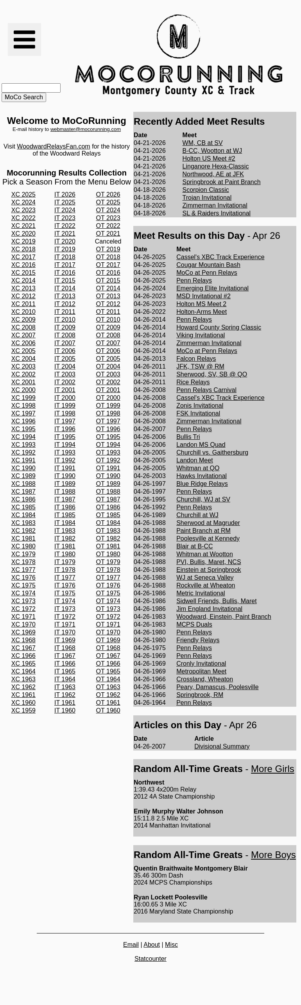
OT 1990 (108, 476)
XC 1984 (23, 515)
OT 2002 (108, 382)
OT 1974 (108, 601)
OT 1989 (108, 483)
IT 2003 (64, 374)
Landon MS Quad (200, 444)
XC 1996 (23, 421)
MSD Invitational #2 (203, 296)
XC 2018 (23, 249)
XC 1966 (23, 655)
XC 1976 (23, 577)
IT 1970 (64, 632)
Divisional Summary (221, 746)
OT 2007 (108, 343)
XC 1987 (23, 491)
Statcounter (150, 958)
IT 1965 (64, 671)
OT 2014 (108, 288)
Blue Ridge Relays (202, 483)
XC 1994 (23, 437)
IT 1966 (64, 663)
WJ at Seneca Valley (204, 577)
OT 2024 (108, 210)
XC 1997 (23, 413)
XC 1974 (23, 593)
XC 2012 (23, 296)
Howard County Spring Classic (218, 327)
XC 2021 (23, 225)
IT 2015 (64, 280)
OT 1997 (108, 421)
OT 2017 (108, 265)
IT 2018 (64, 257)
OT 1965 (108, 671)
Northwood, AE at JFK (213, 174)
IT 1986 (64, 507)
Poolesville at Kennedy (208, 538)
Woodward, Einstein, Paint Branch (223, 616)
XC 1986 (23, 499)
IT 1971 (64, 624)
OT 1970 (108, 632)
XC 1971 (23, 616)
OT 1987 (108, 499)
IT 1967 (64, 655)
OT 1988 (108, 491)
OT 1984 (108, 523)
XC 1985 (23, 507)
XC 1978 (23, 562)
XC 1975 (23, 585)
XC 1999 (23, 397)
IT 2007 (64, 343)
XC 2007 (23, 335)
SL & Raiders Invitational (217, 213)
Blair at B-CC (194, 546)
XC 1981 (23, 538)
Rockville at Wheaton (205, 585)
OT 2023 (108, 218)
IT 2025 (64, 202)
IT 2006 (64, 351)
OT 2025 (108, 202)
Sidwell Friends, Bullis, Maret (216, 601)
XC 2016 (23, 265)
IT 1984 (64, 523)
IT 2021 (64, 233)
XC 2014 (23, 280)
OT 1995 (108, 437)
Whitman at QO (197, 468)
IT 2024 (64, 210)
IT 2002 (64, 382)
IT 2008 (64, 335)
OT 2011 (108, 311)
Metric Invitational (200, 593)
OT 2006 (108, 351)
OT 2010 (108, 319)
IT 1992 (64, 460)
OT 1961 (108, 702)
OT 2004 (108, 366)
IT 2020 (64, 241)
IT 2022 (64, 225)
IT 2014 (64, 288)
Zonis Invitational (199, 405)
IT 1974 (64, 601)
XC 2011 (23, 304)
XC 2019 (23, 241)
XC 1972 (23, 609)
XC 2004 (23, 358)
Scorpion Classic (206, 189)
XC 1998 (23, 405)
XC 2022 (23, 218)
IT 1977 (64, 577)
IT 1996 (64, 429)
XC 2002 (23, 374)
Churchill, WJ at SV (203, 499)
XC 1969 (23, 632)
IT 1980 (64, 554)
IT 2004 (64, 366)
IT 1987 (64, 499)
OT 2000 (108, 397)
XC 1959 (23, 710)
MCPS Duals (194, 624)
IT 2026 (64, 194)
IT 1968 (64, 648)
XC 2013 (23, 288)
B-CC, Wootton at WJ (212, 150)
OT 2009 (108, 327)
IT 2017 (64, 265)
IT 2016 (64, 272)
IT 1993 (64, 452)
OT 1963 (108, 687)
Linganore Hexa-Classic (216, 166)
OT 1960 (108, 710)
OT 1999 (108, 405)
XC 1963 (23, 679)
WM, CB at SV (203, 143)
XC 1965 (23, 663)
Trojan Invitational (207, 197)
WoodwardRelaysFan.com (53, 146)
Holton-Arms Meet (201, 311)
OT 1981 (108, 546)
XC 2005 (23, 351)
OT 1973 (108, 609)
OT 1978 (108, 569)
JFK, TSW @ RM (200, 366)
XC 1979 (23, 554)
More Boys (273, 854)
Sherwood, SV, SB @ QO (211, 374)
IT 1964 (64, 679)
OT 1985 (108, 515)
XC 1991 (23, 460)
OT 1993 (108, 452)
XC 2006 (23, 343)
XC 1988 (23, 483)
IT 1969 (64, 640)
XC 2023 (23, 210)
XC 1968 (23, 640)
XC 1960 (23, 702)
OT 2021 (108, 233)
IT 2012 (64, 304)
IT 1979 (64, 562)
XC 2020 (23, 233)
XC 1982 (23, 530)
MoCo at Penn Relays (206, 272)
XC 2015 (23, 272)
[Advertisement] (150, 987)
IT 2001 (64, 390)
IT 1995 (64, 437)
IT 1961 (64, 702)
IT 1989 (64, 483)
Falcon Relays (196, 358)
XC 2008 (23, 327)
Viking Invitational (200, 335)
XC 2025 (23, 194)
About (151, 944)
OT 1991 (108, 468)
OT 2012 (108, 304)
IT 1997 (64, 421)
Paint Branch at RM (203, 530)
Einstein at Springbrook (208, 569)
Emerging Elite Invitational (212, 288)
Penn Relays (194, 280)
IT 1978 (64, 569)
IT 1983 (64, 530)
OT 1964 (108, 679)
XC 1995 (23, 429)
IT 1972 (64, 616)
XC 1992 (23, 452)
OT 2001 (108, 390)
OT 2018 (108, 257)
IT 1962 (64, 694)
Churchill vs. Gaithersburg (212, 452)
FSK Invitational (198, 413)
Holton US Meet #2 (209, 158)
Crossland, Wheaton (204, 679)
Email (131, 944)
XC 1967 (23, 648)
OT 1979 (108, 562)
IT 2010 (64, 319)
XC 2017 (23, 257)
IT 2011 (64, 311)
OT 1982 (108, 538)
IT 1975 (64, 593)
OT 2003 (108, 374)
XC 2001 (23, 382)
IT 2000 (64, 397)
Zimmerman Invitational (215, 205)
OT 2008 (108, 335)
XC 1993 (23, 444)
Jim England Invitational (209, 609)
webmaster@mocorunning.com (85, 129)
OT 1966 (108, 663)
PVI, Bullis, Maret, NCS (208, 562)
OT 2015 (108, 280)
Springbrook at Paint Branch (222, 182)
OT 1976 (108, 585)
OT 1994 (108, 444)
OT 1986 (108, 507)
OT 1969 (108, 640)
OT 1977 (108, 577)
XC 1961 (23, 694)
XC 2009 (23, 319)
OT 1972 (108, 616)
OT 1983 (108, 530)
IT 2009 (64, 327)
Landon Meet (194, 460)
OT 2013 (108, 296)
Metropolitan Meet (201, 671)
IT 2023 (64, 218)
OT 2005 (108, 358)
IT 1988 (64, 491)
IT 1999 (64, 405)
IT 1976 (64, 585)
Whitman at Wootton (204, 554)
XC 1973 (23, 601)
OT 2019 (108, 249)
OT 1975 (108, 593)
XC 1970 (23, 624)
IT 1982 (64, 538)
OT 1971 (108, 624)
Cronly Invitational (201, 663)
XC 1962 (23, 687)
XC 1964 (23, 671)
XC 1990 (23, 468)
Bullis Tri (188, 437)
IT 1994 (64, 444)
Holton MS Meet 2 (201, 304)
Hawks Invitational (201, 476)
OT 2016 (108, 272)
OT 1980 (108, 554)
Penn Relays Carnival (206, 390)
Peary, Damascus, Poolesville (217, 687)
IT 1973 (64, 609)
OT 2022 (108, 225)
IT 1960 (64, 710)
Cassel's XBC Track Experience (220, 257)
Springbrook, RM (199, 694)
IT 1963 (64, 687)
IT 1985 (64, 515)
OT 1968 (108, 648)
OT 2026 (108, 194)
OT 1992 (108, 460)
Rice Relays (193, 382)
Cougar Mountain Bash (208, 265)
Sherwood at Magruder (208, 523)
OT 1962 (108, 694)
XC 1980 (23, 546)
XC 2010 (23, 311)
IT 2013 (64, 296)
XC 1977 (23, 569)
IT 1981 (64, 546)
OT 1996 (108, 429)
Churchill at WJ (197, 515)
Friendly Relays (197, 640)
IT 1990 (64, 476)
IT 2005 (64, 358)
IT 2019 (64, 249)
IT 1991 (64, 468)
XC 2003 (23, 366)
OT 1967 (108, 655)
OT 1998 (108, 413)
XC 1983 (23, 523)
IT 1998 (64, 413)
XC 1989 (23, 476)
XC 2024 (23, 202)
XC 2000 (23, 390)
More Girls (272, 768)
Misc (171, 944)
